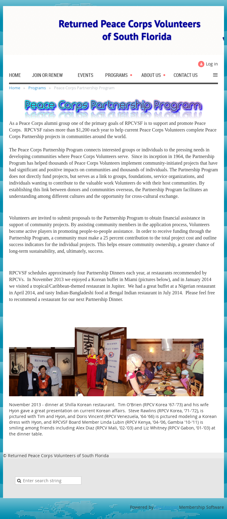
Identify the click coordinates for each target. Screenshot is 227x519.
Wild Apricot (166, 507)
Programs (37, 87)
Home (14, 87)
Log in (212, 64)
